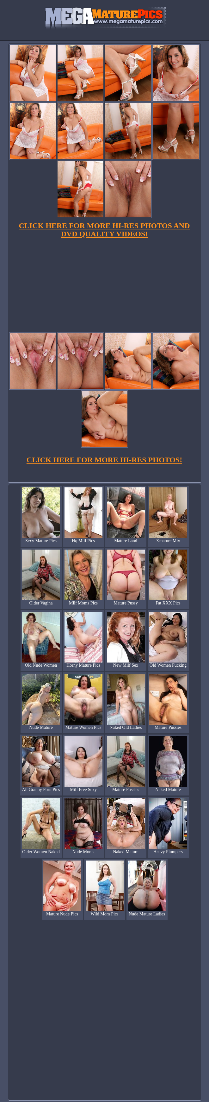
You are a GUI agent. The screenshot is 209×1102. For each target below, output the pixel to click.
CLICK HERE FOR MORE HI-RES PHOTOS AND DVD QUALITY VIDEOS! (104, 229)
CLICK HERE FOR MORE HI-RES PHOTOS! (104, 460)
